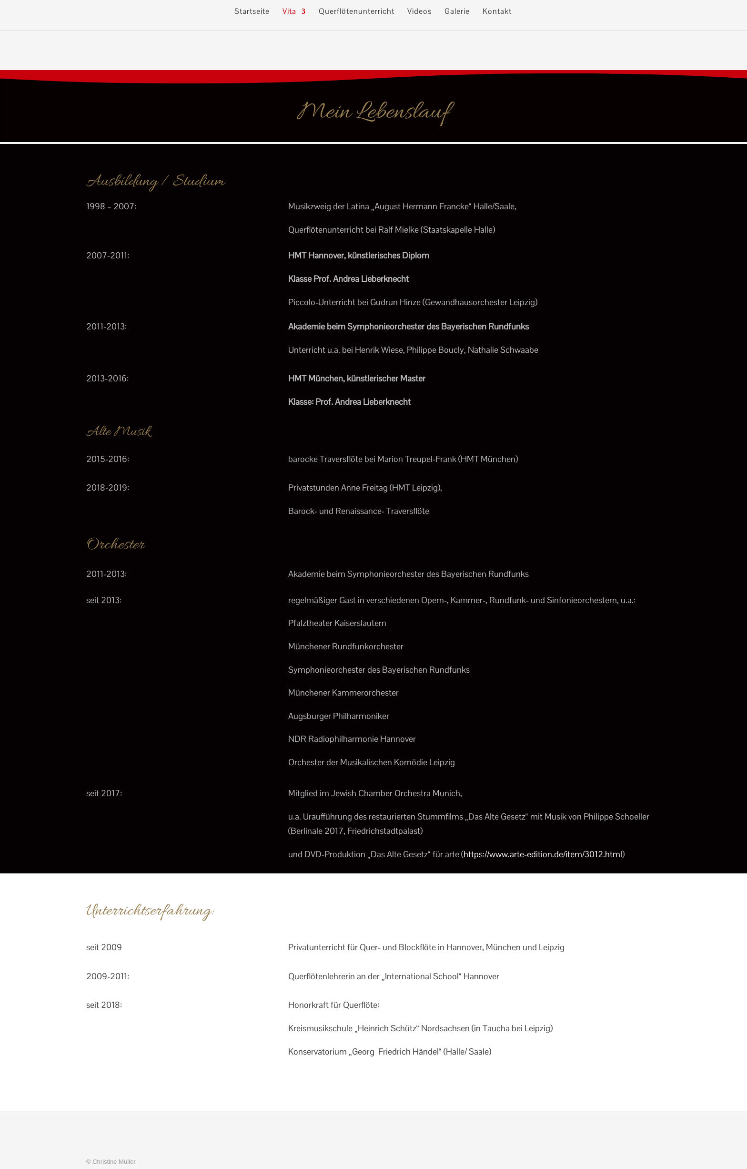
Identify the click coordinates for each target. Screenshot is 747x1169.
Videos (419, 12)
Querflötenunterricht (356, 12)
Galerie (457, 12)
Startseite (252, 12)
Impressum (106, 1132)
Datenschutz (109, 1147)
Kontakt (497, 12)
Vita (289, 12)
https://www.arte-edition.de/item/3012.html (543, 854)
